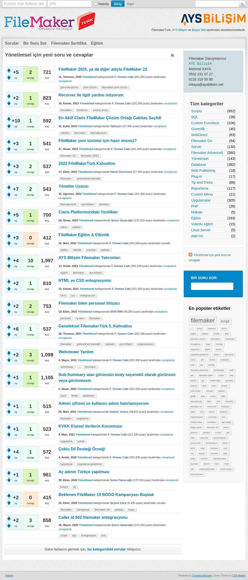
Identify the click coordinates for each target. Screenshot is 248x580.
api (192, 375)
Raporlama (199, 188)
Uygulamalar (201, 200)
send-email (195, 443)
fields (74, 395)
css (73, 295)
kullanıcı (223, 412)
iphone (224, 386)
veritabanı (212, 422)
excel (216, 354)
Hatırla (103, 4)
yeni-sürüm (90, 87)
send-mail (211, 407)
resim (213, 396)
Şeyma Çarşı (118, 502)
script (224, 321)
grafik (193, 396)
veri (201, 412)
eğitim (193, 334)
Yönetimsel (199, 159)
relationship (215, 380)
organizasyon (197, 417)
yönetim (206, 433)
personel (66, 318)
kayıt (208, 344)
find (218, 401)
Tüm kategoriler (206, 103)
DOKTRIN (116, 311)
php (231, 375)
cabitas (205, 334)
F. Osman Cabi (124, 76)
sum (225, 448)
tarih (214, 386)
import (218, 349)
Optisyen (116, 126)
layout (207, 349)
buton (225, 443)
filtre (209, 401)
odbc (223, 396)
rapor (202, 448)
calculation (215, 339)
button (221, 375)
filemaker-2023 (90, 155)
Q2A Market (239, 575)
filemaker (203, 320)
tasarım (194, 433)
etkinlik (211, 365)
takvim (207, 464)
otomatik (229, 401)
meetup (219, 344)
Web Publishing (203, 171)
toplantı (221, 391)
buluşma (214, 448)
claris (193, 360)
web (192, 365)
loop (203, 396)
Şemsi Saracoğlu (122, 220)
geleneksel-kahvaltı (88, 178)
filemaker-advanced (199, 370)
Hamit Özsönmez (121, 171)
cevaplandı (65, 81)
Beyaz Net (199, 30)
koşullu (209, 391)
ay (74, 486)
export (193, 380)
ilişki (204, 386)
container (225, 360)
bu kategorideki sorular (106, 549)
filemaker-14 (212, 427)
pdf (202, 360)
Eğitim (97, 43)
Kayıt (130, 4)
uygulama (195, 349)
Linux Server (201, 230)
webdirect (230, 339)
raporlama (228, 354)
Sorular (12, 43)
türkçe (212, 412)
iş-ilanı (80, 318)
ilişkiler (202, 453)
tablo (193, 459)
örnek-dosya (226, 469)
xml (223, 417)
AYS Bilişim (179, 30)
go (203, 380)
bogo (131, 509)
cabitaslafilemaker (207, 469)
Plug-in (196, 176)
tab (192, 469)
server (224, 328)
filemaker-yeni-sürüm (114, 87)
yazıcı (226, 427)
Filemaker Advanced (207, 153)
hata (232, 370)
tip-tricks (194, 464)
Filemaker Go (201, 141)
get (228, 433)
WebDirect (199, 135)
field (227, 334)
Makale (196, 212)
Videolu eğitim (202, 224)
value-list (204, 438)
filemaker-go (196, 401)
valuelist (214, 453)
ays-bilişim (226, 422)
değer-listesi (196, 427)
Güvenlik (198, 129)
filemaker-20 (68, 155)
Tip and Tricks (202, 182)
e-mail (218, 433)
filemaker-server (198, 339)
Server (196, 147)
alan (225, 453)
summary (212, 417)
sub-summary (197, 474)
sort (216, 464)
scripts (216, 334)
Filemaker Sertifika (68, 43)
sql (201, 365)
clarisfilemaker (219, 459)
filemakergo (219, 370)
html (63, 295)
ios (192, 453)
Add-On (197, 236)
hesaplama (195, 344)
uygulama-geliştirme (200, 354)
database (212, 328)
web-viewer (196, 391)
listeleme (225, 407)
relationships (196, 422)
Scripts (196, 111)
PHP (194, 206)
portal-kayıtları (220, 438)
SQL (194, 117)
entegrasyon (211, 443)
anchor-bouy (100, 110)
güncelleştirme (69, 87)
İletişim (9, 575)
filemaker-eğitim (206, 375)
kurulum (204, 459)
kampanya (83, 509)
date (193, 438)
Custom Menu (202, 194)
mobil (226, 464)
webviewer (67, 366)
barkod (194, 386)
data (193, 412)
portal (199, 328)
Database (198, 165)
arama (212, 360)
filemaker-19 (196, 407)
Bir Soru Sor (35, 43)
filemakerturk (98, 132)
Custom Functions (205, 123)
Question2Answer (202, 575)
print (193, 448)
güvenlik (229, 380)
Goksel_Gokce (118, 411)
